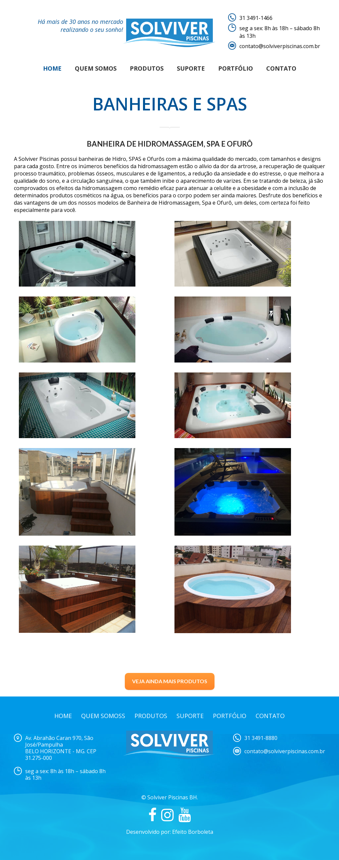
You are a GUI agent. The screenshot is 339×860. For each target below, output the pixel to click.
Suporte (191, 68)
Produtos (147, 68)
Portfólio (235, 68)
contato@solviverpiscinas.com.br (279, 46)
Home (52, 68)
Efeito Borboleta (192, 831)
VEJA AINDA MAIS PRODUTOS (169, 681)
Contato (281, 68)
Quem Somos (96, 68)
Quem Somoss (103, 716)
